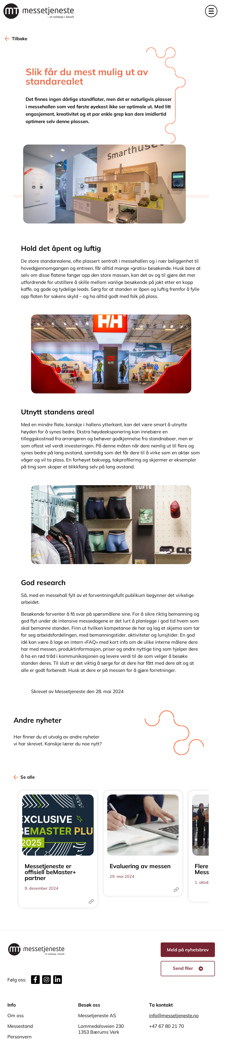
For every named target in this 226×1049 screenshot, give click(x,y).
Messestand (20, 1026)
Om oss (15, 1015)
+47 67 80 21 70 (166, 1026)
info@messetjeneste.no (174, 1015)
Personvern (19, 1037)
